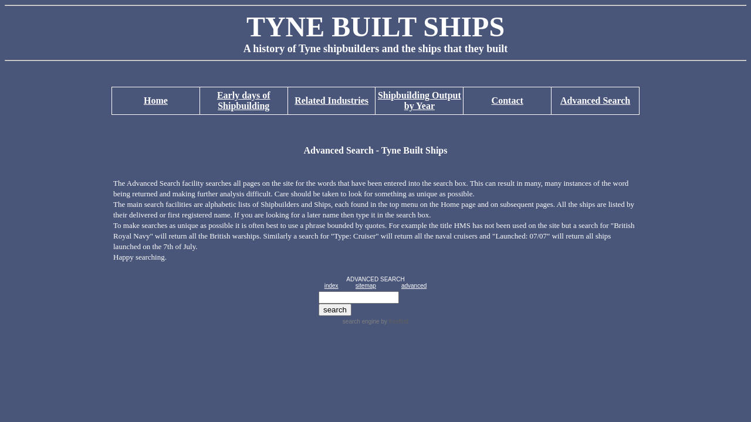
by (394, 321)
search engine (361, 321)
